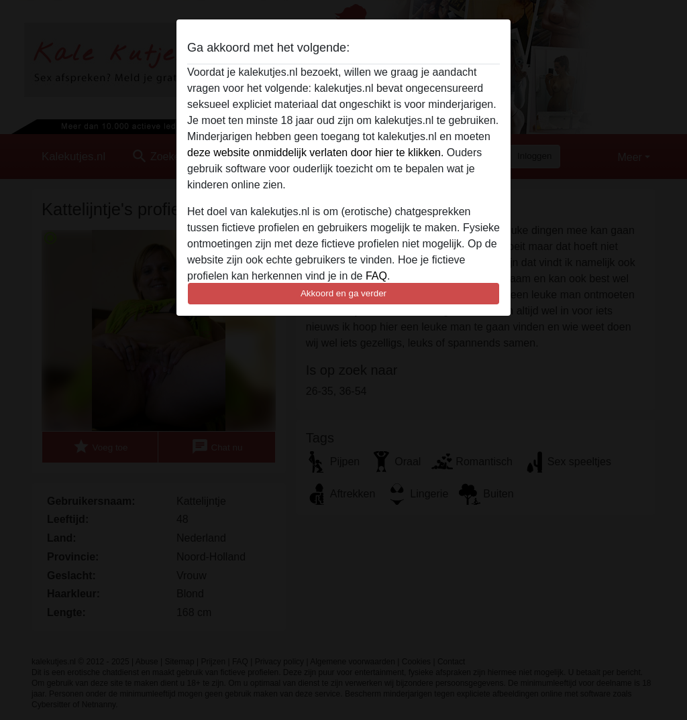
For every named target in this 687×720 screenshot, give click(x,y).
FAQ (376, 276)
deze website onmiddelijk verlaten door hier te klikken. (315, 152)
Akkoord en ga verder (343, 293)
